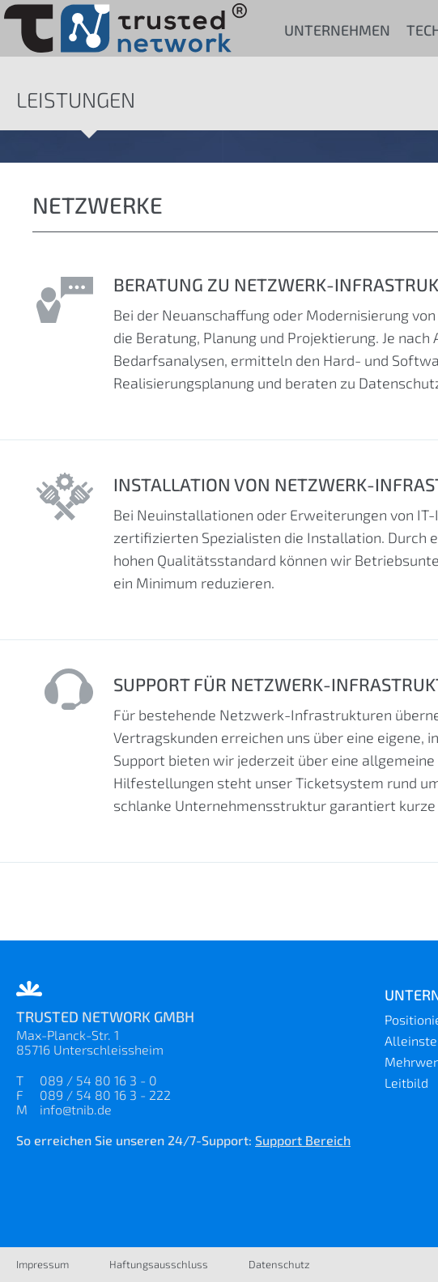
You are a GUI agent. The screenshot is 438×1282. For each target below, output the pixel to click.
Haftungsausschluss (158, 1264)
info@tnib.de (76, 1109)
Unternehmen (337, 30)
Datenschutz (279, 1264)
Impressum (42, 1264)
